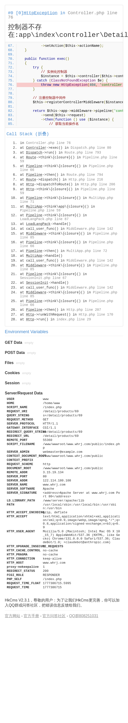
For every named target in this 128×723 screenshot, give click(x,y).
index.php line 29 (73, 319)
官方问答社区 (54, 616)
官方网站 (12, 616)
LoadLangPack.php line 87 (44, 219)
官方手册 (31, 616)
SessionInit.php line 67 (43, 278)
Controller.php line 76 (48, 143)
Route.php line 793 (83, 153)
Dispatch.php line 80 (91, 148)
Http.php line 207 (84, 310)
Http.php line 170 (96, 315)
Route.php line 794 (85, 175)
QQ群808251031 (83, 616)
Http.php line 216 (86, 180)
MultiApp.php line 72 (87, 251)
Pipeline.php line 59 (40, 210)
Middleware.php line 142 (90, 229)
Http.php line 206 (98, 184)
